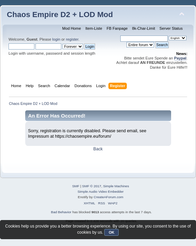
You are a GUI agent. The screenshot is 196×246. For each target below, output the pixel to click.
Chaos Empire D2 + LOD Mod (60, 14)
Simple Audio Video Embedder (100, 191)
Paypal (180, 58)
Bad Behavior (61, 212)
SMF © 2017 (91, 186)
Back (98, 149)
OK (112, 232)
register (72, 39)
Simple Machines (116, 186)
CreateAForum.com (108, 197)
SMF (75, 186)
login (56, 39)
